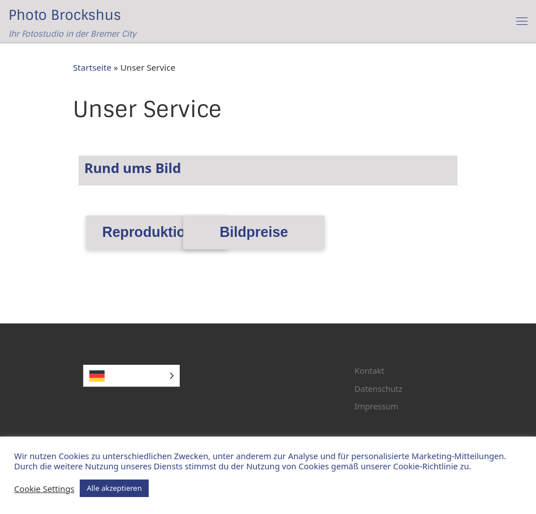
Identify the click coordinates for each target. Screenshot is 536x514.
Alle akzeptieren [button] (114, 488)
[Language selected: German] (131, 376)
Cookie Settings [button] (44, 488)
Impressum (376, 406)
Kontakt (369, 370)
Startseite (92, 67)
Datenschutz (379, 388)
